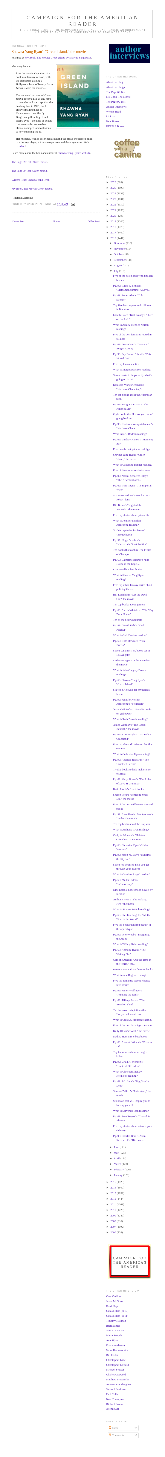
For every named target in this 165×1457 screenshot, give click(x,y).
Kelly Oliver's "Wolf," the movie (131, 1031)
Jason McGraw (114, 1301)
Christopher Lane (116, 1359)
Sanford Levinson (116, 1389)
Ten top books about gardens (129, 604)
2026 (113, 182)
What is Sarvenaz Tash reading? (131, 1110)
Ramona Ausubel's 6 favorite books (133, 969)
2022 (113, 204)
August (118, 265)
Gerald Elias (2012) (117, 1310)
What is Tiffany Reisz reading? (130, 944)
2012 (113, 1198)
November (120, 248)
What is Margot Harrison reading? (132, 369)
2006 (113, 1232)
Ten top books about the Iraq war (131, 824)
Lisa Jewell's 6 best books (127, 569)
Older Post (94, 221)
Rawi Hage (112, 1306)
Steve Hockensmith (117, 1350)
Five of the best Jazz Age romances (132, 1025)
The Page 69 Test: (29, 162)
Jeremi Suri (112, 1408)
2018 (113, 226)
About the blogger (116, 87)
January (118, 1175)
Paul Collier (112, 1394)
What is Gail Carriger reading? (130, 635)
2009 (113, 1215)
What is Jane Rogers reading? (129, 975)
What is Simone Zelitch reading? (131, 909)
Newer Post (18, 221)
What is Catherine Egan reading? (131, 754)
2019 (113, 221)
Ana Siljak (112, 1340)
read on (21, 146)
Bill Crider (112, 1355)
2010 (113, 1210)
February (119, 1169)
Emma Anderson (115, 1345)
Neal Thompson (115, 1399)
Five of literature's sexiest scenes (131, 470)
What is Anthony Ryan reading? (131, 829)
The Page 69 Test (115, 92)
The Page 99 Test (115, 101)
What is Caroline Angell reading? (131, 874)
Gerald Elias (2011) (117, 1315)
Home (56, 221)
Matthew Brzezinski (117, 1379)
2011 (113, 1204)
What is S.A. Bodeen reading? (130, 433)
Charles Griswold (116, 1374)
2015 (113, 1182)
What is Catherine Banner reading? (132, 464)
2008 (113, 1221)
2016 (113, 238)
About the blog (114, 82)
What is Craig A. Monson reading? (132, 1019)
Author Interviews (116, 106)
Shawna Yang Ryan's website (74, 152)
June (117, 1147)
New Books (112, 121)
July (116, 271)
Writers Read (113, 111)
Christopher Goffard (117, 1364)
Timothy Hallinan (116, 1320)
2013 (113, 1193)
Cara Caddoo (113, 1296)
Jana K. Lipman (115, 1330)
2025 (113, 187)
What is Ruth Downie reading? (130, 719)
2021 (113, 210)
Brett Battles (113, 1325)
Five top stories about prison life (131, 515)
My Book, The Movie (118, 96)
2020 (113, 215)
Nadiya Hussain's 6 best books (130, 1036)
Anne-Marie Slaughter (118, 1384)
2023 (113, 199)
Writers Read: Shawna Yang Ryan (30, 179)
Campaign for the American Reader (82, 20)
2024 (113, 193)
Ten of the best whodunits (127, 619)
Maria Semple (114, 1335)
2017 (113, 232)
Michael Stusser (115, 1369)
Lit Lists (111, 116)
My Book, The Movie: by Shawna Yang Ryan (58, 57)
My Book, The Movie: (32, 188)
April (117, 1158)
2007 (113, 1226)
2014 (113, 1187)
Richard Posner (114, 1404)
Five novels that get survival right (132, 449)
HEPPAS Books (115, 126)
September (120, 259)
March (118, 1163)
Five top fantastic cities (126, 364)
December (120, 243)
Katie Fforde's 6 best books (128, 789)
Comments (116, 1435)
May (117, 1152)
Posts (113, 1427)
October (119, 254)
